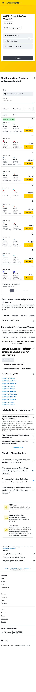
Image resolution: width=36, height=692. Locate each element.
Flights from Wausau (8, 378)
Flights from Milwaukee (9, 396)
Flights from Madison (8, 386)
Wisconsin (26, 568)
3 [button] (19, 290)
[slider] (34, 103)
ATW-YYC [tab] (15, 316)
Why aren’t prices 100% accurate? (19, 561)
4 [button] (23, 290)
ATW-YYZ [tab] (6, 316)
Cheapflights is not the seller (19, 554)
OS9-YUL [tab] (5, 337)
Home (6, 568)
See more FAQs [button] (18, 447)
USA (21, 568)
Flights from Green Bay (9, 391)
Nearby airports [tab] (8, 360)
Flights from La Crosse (8, 404)
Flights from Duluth (8, 402)
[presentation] (12, 19)
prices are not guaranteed (9, 548)
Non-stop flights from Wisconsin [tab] (13, 364)
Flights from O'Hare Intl (9, 383)
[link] (6, 641)
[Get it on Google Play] (6, 632)
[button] (3, 3)
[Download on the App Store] (17, 632)
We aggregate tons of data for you (19, 557)
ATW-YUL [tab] (24, 316)
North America (13, 568)
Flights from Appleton (9, 380)
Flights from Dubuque (8, 388)
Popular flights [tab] (26, 368)
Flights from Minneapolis (9, 394)
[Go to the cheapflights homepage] (14, 3)
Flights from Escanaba (9, 399)
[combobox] (8, 23)
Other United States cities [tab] (11, 368)
